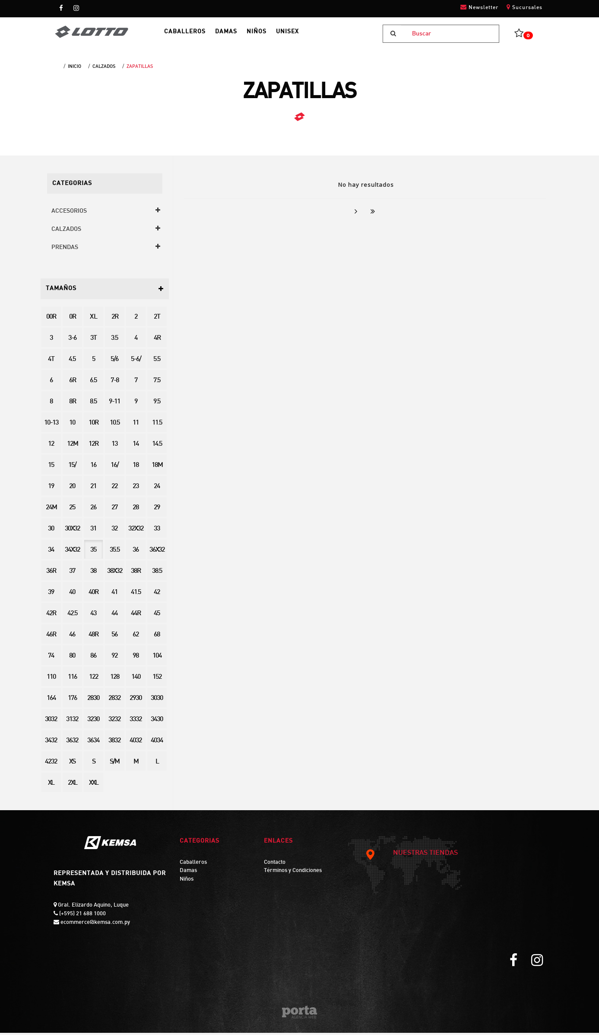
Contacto (274, 864)
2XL (72, 785)
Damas (188, 872)
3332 (136, 722)
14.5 (157, 446)
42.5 (72, 616)
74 (51, 658)
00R (51, 319)
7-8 (115, 383)
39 (51, 594)
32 (114, 531)
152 (157, 679)
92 (114, 658)
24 (157, 489)
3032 (51, 722)
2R (114, 319)
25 (72, 510)
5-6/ (136, 361)
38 (93, 573)
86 (93, 658)
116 (72, 679)
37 (72, 573)
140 (135, 679)
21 (93, 489)
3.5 (114, 340)
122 (93, 679)
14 (136, 446)
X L (93, 319)
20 (72, 489)
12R (93, 446)
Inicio (74, 69)
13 (114, 446)
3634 (93, 743)
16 (93, 467)
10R (93, 425)
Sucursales (524, 7)
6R (72, 383)
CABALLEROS (192, 35)
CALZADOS (103, 69)
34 (51, 552)
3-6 (72, 340)
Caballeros (193, 864)
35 (93, 552)
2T (157, 319)
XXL (93, 785)
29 (157, 510)
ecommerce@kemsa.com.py (94, 924)
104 (157, 658)
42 (157, 594)
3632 (72, 743)
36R (51, 573)
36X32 (157, 552)
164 (51, 700)
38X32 (114, 573)
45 (157, 616)
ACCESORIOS (69, 213)
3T (93, 340)
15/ (72, 467)
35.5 (115, 552)
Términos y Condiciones (293, 872)
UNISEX (310, 35)
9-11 (114, 404)
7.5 (156, 383)
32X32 (135, 531)
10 (72, 425)
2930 (136, 700)
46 (72, 637)
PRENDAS (64, 249)
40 (72, 594)
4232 (51, 764)
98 (136, 658)
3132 (72, 722)
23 (136, 489)
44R (135, 616)
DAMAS (239, 35)
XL (51, 785)
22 (114, 489)
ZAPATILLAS (140, 69)
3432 (51, 743)
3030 (157, 700)
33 (157, 531)
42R (51, 616)
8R (72, 404)
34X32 (72, 552)
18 (136, 467)
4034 (157, 743)
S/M (114, 764)
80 (72, 658)
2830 (93, 700)
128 (114, 679)
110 (51, 679)
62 (136, 637)
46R (51, 637)
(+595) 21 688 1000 (82, 916)
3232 (114, 722)
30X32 (72, 531)
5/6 (114, 361)
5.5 (156, 361)
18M (157, 467)
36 (136, 552)
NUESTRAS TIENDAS (411, 855)
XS (72, 764)
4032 (136, 743)
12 (51, 446)
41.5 (136, 594)
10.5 (115, 425)
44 (114, 616)
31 (93, 531)
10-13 (51, 425)
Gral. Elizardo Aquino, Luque (93, 907)
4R (157, 340)
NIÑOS (275, 35)
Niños (186, 881)
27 (114, 510)
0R (72, 319)
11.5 (157, 425)
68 (157, 637)
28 (136, 510)
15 (51, 467)
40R (93, 594)
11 (136, 425)
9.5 (156, 404)
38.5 (157, 573)
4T (51, 361)
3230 (93, 722)
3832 (114, 743)
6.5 (93, 383)
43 (93, 616)
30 (51, 531)
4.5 (72, 361)
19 (51, 489)
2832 (114, 700)
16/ (114, 467)
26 (93, 510)
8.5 (93, 404)
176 (72, 700)
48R (93, 637)
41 (114, 594)
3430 (157, 722)
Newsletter (479, 7)
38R (135, 573)
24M (51, 510)
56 (114, 637)
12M (72, 446)
